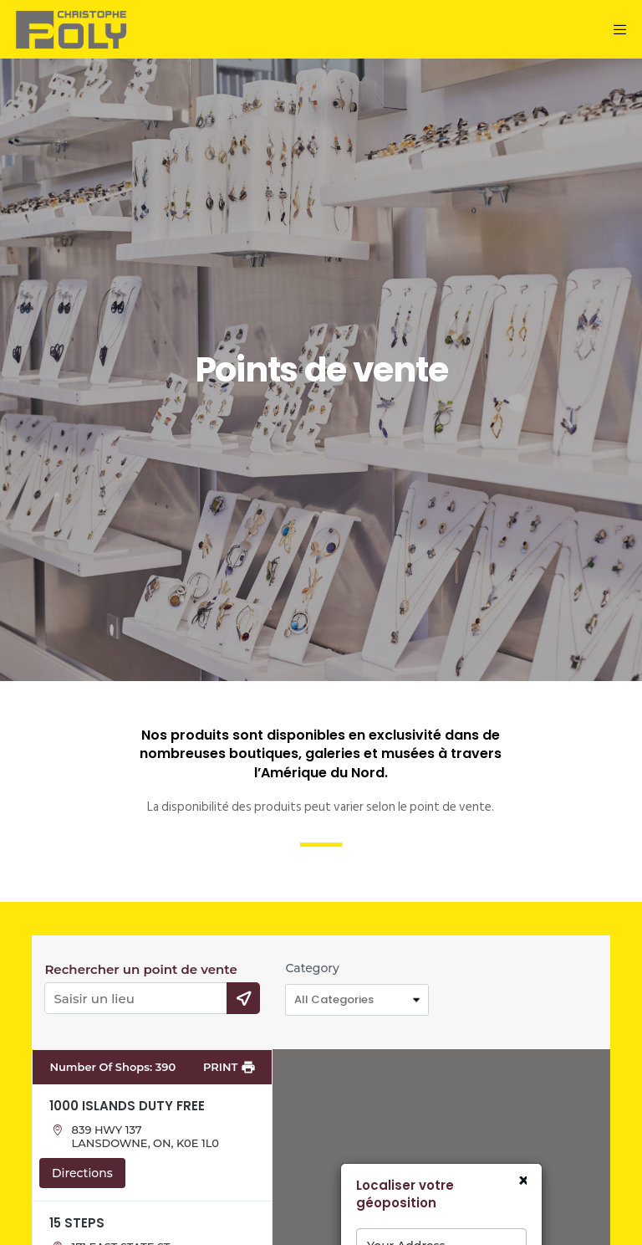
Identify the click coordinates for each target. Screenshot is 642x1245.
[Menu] (618, 29)
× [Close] (522, 1181)
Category (312, 968)
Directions (82, 1173)
